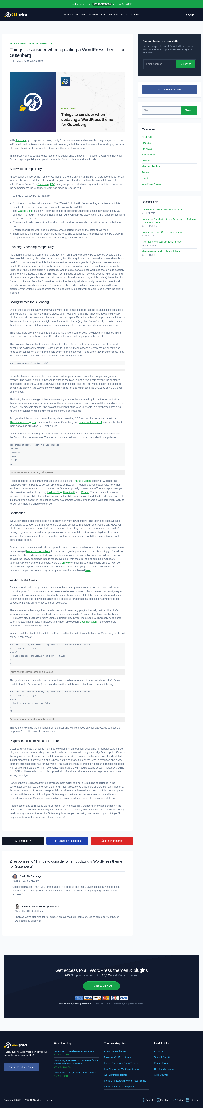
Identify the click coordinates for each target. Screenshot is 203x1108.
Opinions (33, 44)
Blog (124, 14)
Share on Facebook (67, 840)
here (88, 570)
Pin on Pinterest (112, 840)
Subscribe (185, 64)
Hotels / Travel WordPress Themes (121, 1063)
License (48, 1100)
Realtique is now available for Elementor (162, 241)
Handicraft (69, 492)
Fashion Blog (54, 492)
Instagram (192, 1100)
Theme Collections (151, 166)
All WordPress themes (115, 1051)
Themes (66, 14)
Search (189, 110)
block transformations (38, 551)
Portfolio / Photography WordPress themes (125, 1080)
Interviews (147, 149)
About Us (158, 1051)
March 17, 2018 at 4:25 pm (25, 881)
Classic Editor (25, 211)
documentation (88, 621)
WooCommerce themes (115, 1075)
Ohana (85, 492)
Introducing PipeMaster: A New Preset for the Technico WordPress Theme (169, 221)
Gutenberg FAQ (46, 184)
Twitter (178, 1100)
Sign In (190, 14)
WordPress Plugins (151, 184)
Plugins (81, 14)
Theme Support (82, 481)
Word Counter (161, 1075)
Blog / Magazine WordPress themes (121, 1069)
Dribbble (148, 1100)
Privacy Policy (161, 1063)
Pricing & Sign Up (101, 986)
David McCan (27, 876)
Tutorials (46, 44)
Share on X (22, 840)
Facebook (163, 1100)
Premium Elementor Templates (119, 1086)
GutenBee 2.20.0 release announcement (162, 209)
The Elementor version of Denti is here (161, 251)
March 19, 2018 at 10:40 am (29, 911)
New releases (148, 154)
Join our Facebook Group (169, 89)
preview (66, 562)
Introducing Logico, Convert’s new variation (163, 232)
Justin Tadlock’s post (90, 422)
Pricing (113, 14)
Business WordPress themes (118, 1057)
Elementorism (97, 14)
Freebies (146, 143)
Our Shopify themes (164, 1069)
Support (136, 14)
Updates (146, 178)
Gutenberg (21, 140)
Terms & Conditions (163, 1057)
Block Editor (18, 44)
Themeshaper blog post (23, 422)
